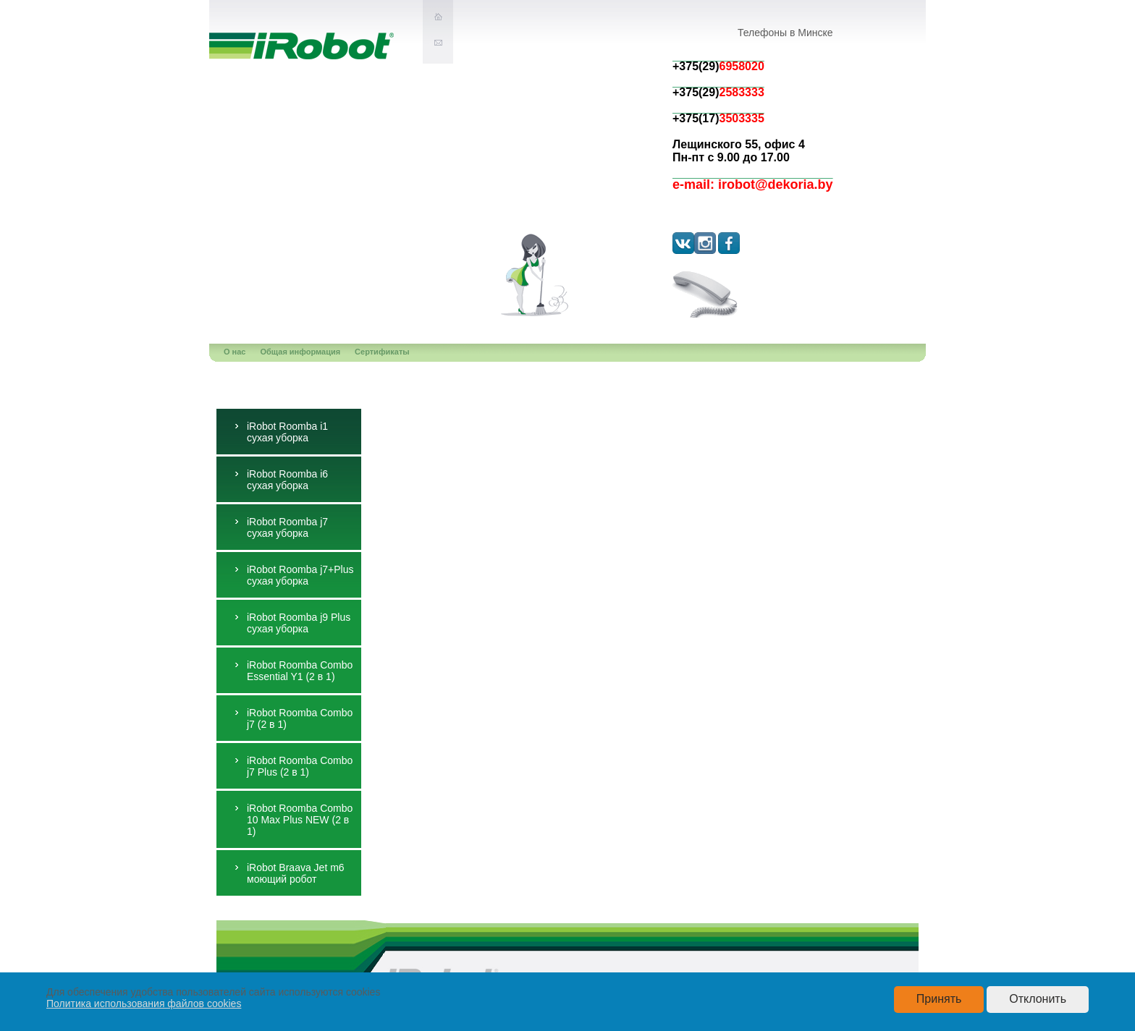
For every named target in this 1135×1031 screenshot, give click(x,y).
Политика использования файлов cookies (143, 1003)
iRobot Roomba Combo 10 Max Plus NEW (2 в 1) (300, 819)
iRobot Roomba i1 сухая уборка (287, 432)
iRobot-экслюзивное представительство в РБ (301, 46)
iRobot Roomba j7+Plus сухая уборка (300, 575)
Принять (939, 999)
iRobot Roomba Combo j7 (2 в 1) (300, 718)
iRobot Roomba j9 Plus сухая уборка (298, 623)
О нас (235, 351)
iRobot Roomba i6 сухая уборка (287, 479)
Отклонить (1037, 999)
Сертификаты (382, 351)
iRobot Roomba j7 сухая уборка (287, 527)
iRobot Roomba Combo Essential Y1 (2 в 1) (300, 670)
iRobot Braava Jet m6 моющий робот (296, 873)
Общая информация (301, 351)
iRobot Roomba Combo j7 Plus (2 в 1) (300, 766)
